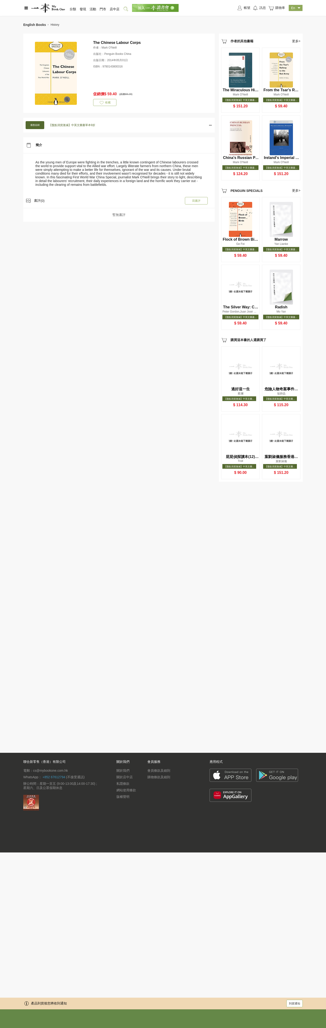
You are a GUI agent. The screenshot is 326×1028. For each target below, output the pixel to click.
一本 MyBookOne (48, 8)
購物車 (276, 8)
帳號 (243, 8)
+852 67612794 (53, 777)
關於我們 (122, 770)
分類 (73, 9)
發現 (83, 9)
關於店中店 (124, 777)
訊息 (259, 8)
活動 (93, 9)
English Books (34, 25)
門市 (103, 9)
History (55, 24)
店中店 (114, 9)
